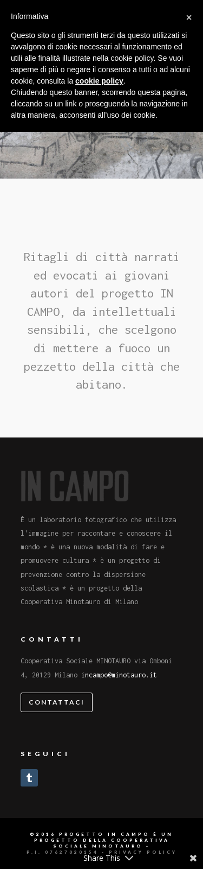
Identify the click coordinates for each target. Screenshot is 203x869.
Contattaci (56, 702)
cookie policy (99, 81)
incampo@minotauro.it (119, 675)
